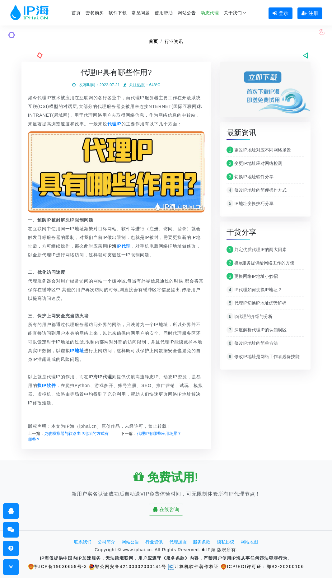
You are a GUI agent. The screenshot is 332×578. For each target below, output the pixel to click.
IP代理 (124, 246)
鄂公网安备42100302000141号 (127, 566)
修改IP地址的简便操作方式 (256, 190)
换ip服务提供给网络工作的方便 (260, 262)
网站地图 (249, 541)
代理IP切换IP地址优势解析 (256, 303)
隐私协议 (225, 541)
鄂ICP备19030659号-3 (57, 566)
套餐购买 (95, 12)
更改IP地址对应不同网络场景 (259, 149)
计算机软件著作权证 (193, 566)
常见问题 (141, 12)
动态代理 (210, 12)
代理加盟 (178, 541)
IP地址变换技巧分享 (250, 203)
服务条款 (201, 541)
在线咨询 (166, 509)
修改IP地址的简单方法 (252, 343)
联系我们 (82, 541)
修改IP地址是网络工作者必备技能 (263, 356)
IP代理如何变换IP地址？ (254, 289)
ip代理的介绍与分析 (250, 316)
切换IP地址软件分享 (250, 176)
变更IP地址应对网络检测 (254, 163)
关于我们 (235, 12)
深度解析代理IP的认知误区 (256, 329)
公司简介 (106, 541)
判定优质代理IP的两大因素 (256, 249)
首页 (76, 12)
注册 (310, 13)
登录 (280, 13)
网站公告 (187, 12)
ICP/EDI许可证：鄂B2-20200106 (263, 566)
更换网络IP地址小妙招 (252, 276)
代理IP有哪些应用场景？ (159, 433)
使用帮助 (164, 12)
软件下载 (118, 12)
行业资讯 (174, 41)
